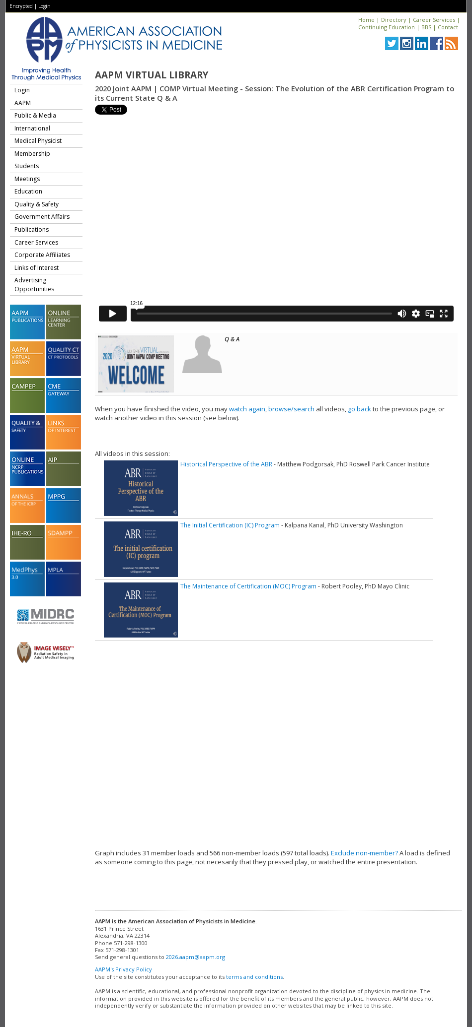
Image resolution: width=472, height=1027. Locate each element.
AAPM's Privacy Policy (123, 969)
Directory (393, 19)
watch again (247, 408)
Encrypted (21, 5)
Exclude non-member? (364, 852)
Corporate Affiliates (42, 255)
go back (359, 408)
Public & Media (35, 115)
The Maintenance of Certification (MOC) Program (248, 586)
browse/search (291, 408)
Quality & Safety (36, 204)
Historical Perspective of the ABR (226, 464)
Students (26, 166)
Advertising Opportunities (34, 284)
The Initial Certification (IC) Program (230, 525)
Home (366, 19)
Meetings (27, 179)
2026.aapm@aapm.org (195, 957)
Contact (448, 27)
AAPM (22, 103)
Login (44, 5)
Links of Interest (36, 267)
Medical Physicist (38, 140)
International (32, 128)
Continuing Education (386, 27)
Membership (32, 153)
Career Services (434, 19)
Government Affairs (42, 216)
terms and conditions (254, 976)
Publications (31, 229)
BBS (426, 27)
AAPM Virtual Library (151, 74)
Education (28, 191)
